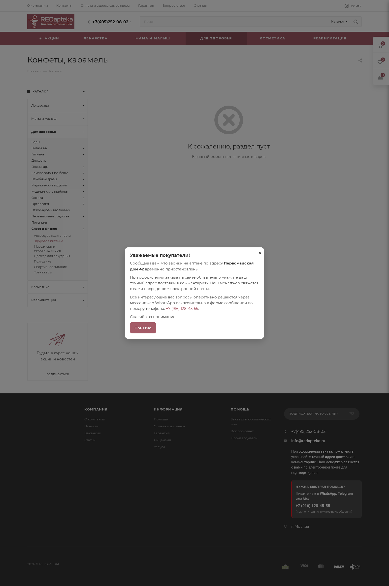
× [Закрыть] (260, 253)
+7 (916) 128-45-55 (182, 308)
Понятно (143, 327)
